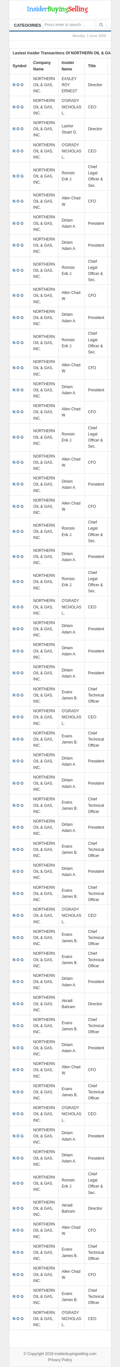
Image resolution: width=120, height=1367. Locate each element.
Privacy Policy (60, 1360)
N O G (18, 85)
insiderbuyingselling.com (76, 1354)
